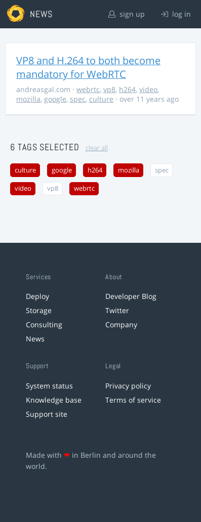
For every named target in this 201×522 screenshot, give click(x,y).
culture (101, 99)
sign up (126, 14)
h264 (127, 89)
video (148, 89)
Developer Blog (130, 296)
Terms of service (133, 400)
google (55, 99)
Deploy (37, 296)
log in (176, 14)
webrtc (88, 89)
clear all (97, 148)
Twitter (117, 310)
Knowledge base (54, 400)
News (35, 338)
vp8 (109, 89)
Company (121, 324)
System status (49, 385)
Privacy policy (128, 385)
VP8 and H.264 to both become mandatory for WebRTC (88, 67)
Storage (39, 310)
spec (78, 99)
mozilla (28, 99)
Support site (46, 414)
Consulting (44, 324)
